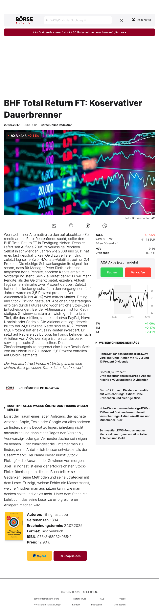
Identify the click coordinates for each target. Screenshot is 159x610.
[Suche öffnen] (78, 20)
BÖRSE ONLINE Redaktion (41, 388)
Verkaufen (138, 272)
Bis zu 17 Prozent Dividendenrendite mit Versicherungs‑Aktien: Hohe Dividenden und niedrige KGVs (124, 394)
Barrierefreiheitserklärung (46, 598)
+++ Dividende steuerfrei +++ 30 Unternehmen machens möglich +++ (79, 32)
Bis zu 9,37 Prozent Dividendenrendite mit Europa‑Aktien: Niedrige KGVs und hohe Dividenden (125, 375)
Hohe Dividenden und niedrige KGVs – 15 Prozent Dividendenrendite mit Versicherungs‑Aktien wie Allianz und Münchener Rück (125, 414)
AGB (102, 598)
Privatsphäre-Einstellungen (47, 604)
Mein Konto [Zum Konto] (141, 19)
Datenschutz (79, 598)
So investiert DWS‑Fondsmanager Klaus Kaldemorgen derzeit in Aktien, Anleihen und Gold (124, 434)
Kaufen (112, 272)
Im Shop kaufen (70, 556)
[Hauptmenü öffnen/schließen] (10, 20)
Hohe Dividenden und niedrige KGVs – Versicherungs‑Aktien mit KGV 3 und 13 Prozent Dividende (125, 357)
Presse (122, 598)
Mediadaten (119, 604)
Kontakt (76, 604)
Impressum (96, 604)
